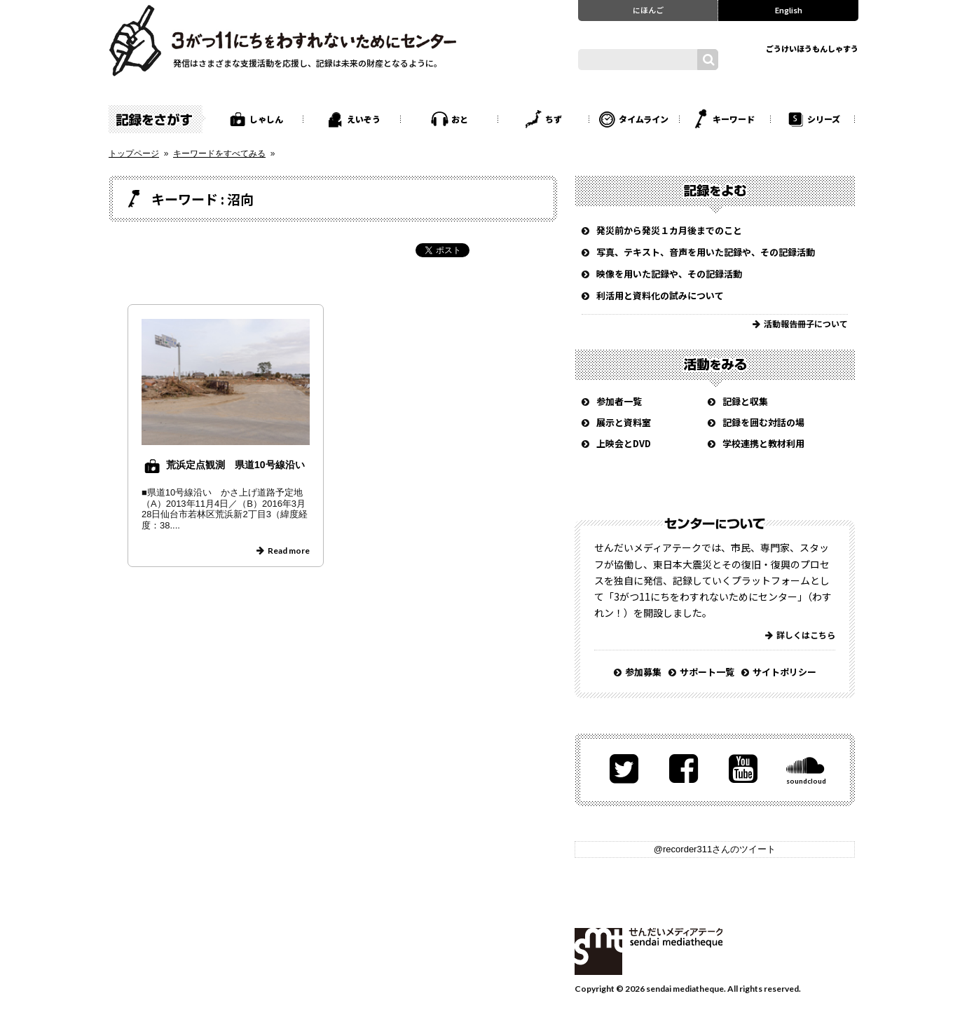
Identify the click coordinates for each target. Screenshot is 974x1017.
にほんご (648, 9)
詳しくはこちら (805, 635)
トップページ (134, 153)
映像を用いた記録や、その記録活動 (669, 273)
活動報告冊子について (806, 323)
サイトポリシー (784, 671)
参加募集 (643, 671)
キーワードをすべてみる (219, 153)
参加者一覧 (619, 401)
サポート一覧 (707, 671)
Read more (289, 550)
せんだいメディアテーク (648, 951)
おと (459, 119)
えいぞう (363, 119)
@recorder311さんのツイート (715, 849)
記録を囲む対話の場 (763, 422)
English (788, 9)
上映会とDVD (623, 443)
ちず (553, 119)
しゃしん (266, 119)
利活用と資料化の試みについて (660, 295)
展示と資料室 (623, 422)
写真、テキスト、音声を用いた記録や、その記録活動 (705, 252)
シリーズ (823, 119)
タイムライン (643, 119)
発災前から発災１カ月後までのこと (669, 230)
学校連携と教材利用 (763, 443)
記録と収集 (745, 401)
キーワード (734, 119)
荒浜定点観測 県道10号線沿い (235, 464)
